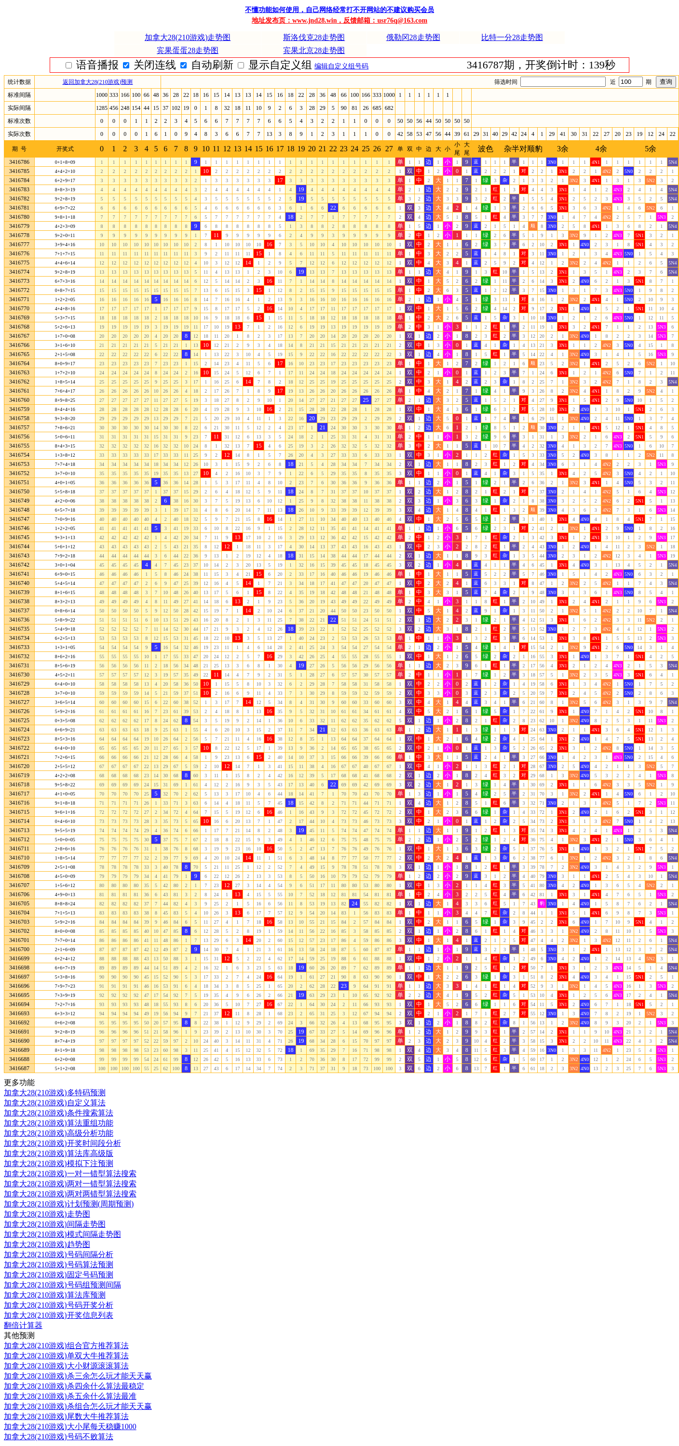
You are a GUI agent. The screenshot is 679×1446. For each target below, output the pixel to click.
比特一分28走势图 (512, 37)
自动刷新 (283, 65)
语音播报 (168, 65)
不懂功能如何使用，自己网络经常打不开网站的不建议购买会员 (339, 9)
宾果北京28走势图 (314, 50)
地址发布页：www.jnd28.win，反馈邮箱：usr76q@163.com (339, 20)
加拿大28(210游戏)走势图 (188, 37)
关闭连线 (226, 65)
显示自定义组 (351, 65)
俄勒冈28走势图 (413, 37)
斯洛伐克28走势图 (314, 37)
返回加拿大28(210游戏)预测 (98, 82)
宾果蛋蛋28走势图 (187, 50)
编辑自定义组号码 (417, 66)
